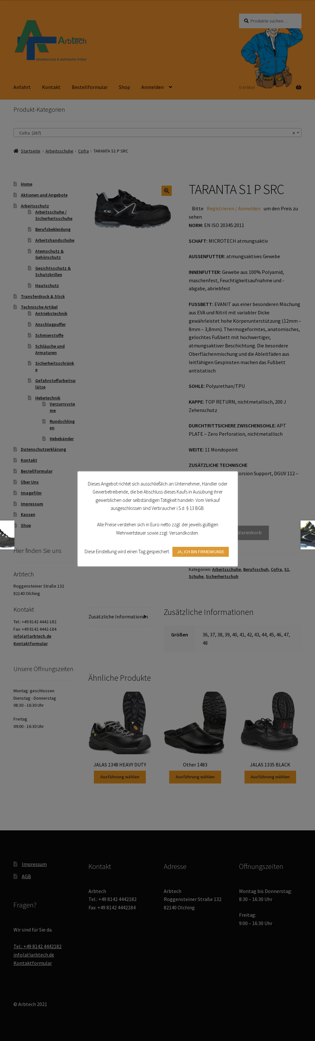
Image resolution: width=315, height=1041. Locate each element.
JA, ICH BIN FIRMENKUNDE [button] (200, 552)
